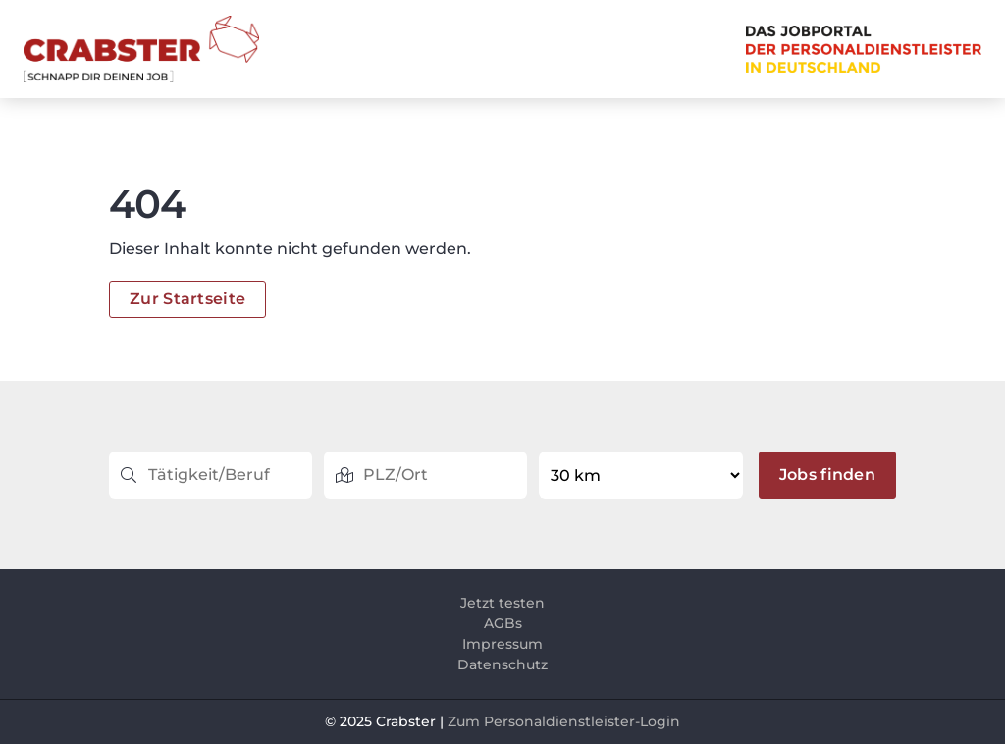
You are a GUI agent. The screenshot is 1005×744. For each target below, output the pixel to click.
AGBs (503, 623)
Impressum (502, 644)
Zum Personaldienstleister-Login (564, 721)
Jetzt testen (502, 602)
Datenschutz (502, 664)
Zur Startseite (187, 299)
